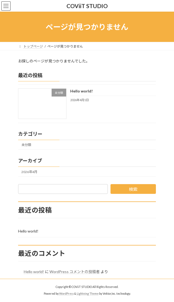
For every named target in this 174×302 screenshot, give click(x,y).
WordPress (66, 293)
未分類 (26, 145)
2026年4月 (29, 172)
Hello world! (81, 91)
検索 (133, 189)
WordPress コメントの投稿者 (74, 271)
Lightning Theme (88, 293)
